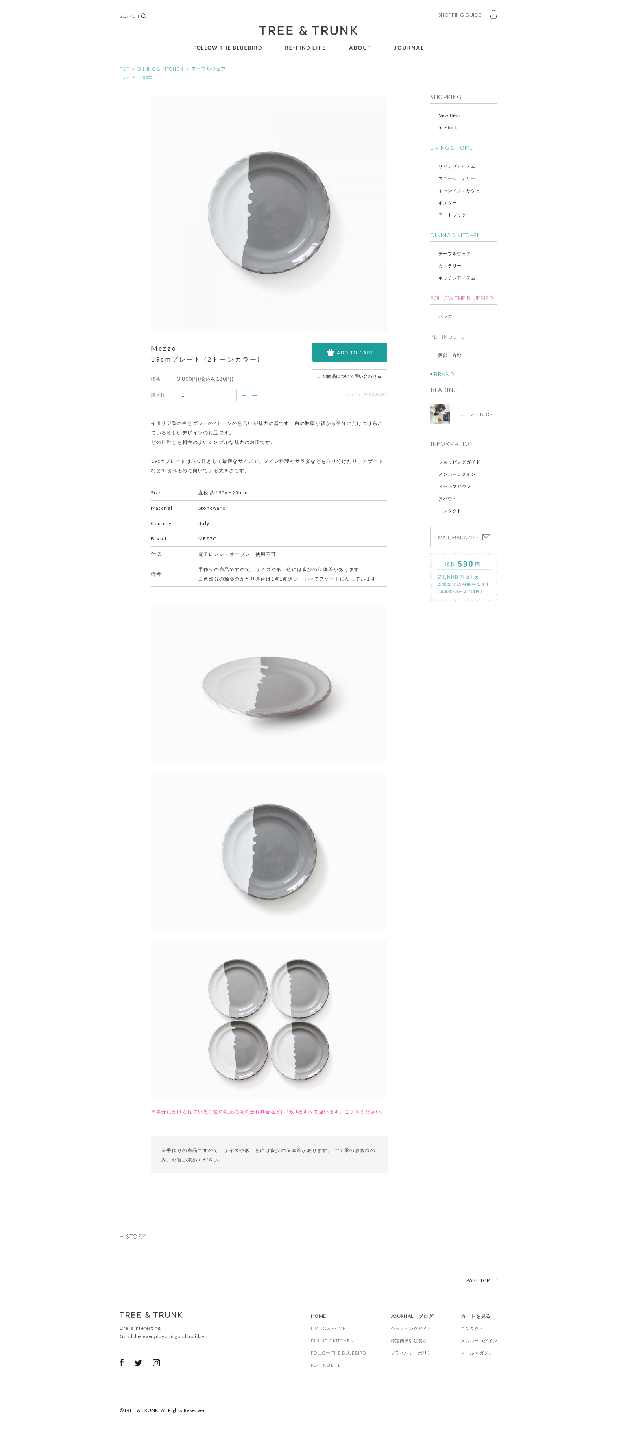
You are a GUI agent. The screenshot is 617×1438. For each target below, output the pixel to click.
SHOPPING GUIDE (460, 15)
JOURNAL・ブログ (412, 1316)
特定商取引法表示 (409, 1340)
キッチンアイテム (457, 278)
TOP (124, 69)
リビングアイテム (457, 166)
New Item (449, 115)
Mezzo (146, 77)
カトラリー (450, 265)
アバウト (447, 498)
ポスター (447, 202)
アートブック (452, 215)
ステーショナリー (457, 178)
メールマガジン (454, 486)
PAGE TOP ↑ (481, 1280)
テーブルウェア (208, 69)
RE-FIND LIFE (447, 337)
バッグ (445, 316)
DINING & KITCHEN (160, 69)
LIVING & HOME (451, 148)
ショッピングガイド (459, 462)
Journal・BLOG (473, 414)
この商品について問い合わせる (350, 376)
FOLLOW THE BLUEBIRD (461, 298)
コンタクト (450, 510)
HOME (318, 1316)
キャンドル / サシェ (459, 190)
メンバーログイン (457, 474)
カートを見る (476, 1316)
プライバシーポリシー (413, 1352)
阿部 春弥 (450, 355)
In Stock (447, 127)
